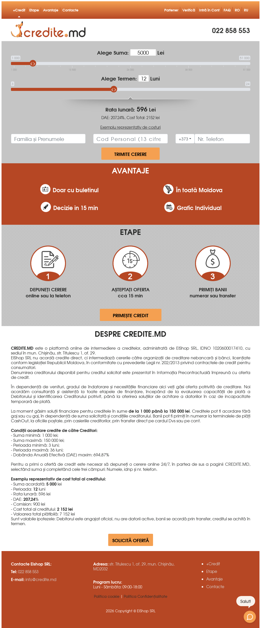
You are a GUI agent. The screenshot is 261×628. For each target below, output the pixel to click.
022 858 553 (231, 29)
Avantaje (50, 9)
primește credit (130, 315)
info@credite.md (40, 579)
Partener (171, 9)
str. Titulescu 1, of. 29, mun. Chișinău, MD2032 (133, 566)
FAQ (227, 9)
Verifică (188, 9)
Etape (34, 9)
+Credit (19, 9)
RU (246, 9)
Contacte (70, 9)
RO (237, 9)
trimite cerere (130, 153)
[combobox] (185, 138)
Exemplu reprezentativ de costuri (130, 127)
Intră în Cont (209, 9)
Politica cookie (106, 596)
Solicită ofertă (130, 540)
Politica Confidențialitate (145, 596)
